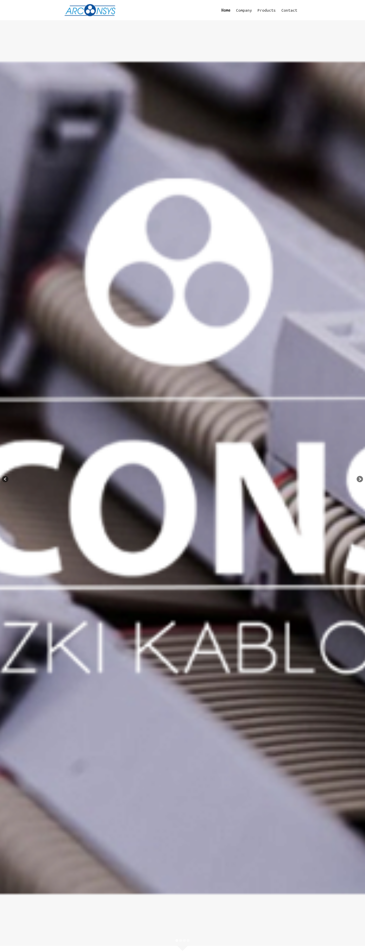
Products (267, 10)
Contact (289, 10)
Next (358, 479)
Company (244, 10)
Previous (6, 479)
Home (225, 10)
